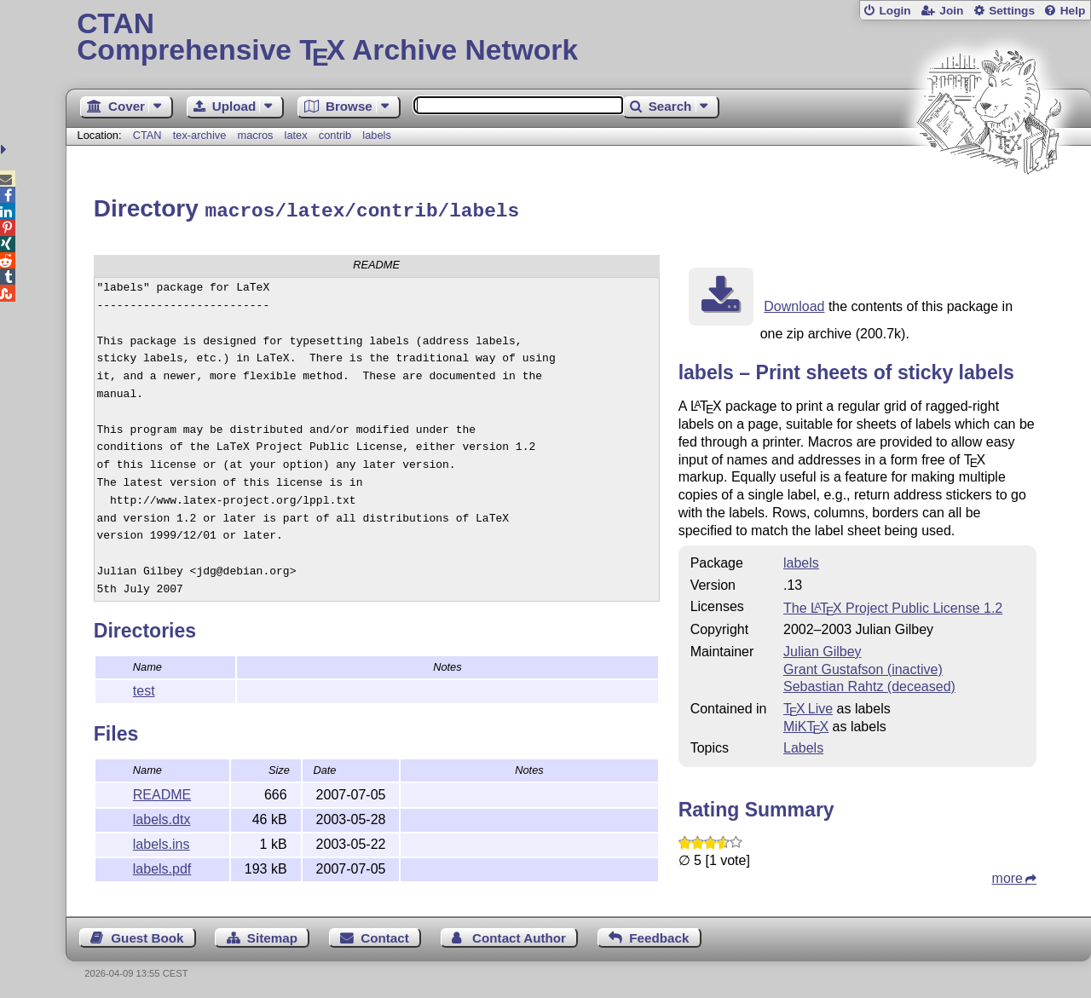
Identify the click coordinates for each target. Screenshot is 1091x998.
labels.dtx (162, 817)
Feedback (659, 935)
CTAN (147, 135)
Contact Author (519, 935)
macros (255, 135)
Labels (803, 745)
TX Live (808, 706)
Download (794, 304)
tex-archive (200, 135)
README (162, 792)
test (144, 688)
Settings (1012, 10)
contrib (335, 135)
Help (1073, 10)
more (1007, 875)
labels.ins (161, 841)
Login (894, 10)
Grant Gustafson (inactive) (863, 667)
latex (296, 135)
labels (376, 135)
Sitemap (272, 935)
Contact (385, 935)
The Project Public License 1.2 (892, 605)
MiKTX (805, 724)
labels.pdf (162, 866)
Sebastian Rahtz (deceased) (869, 684)
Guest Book (147, 935)
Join (951, 10)
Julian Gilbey (822, 649)
